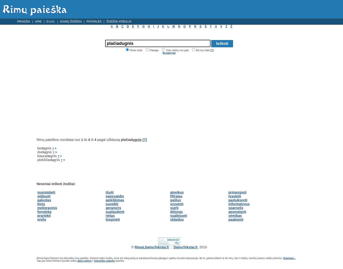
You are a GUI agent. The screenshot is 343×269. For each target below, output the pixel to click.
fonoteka (44, 212)
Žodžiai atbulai (118, 21)
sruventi (176, 204)
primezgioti (237, 192)
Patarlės (94, 21)
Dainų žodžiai (71, 21)
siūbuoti (43, 196)
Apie (38, 21)
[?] (212, 50)
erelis (41, 219)
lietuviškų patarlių (104, 261)
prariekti (44, 216)
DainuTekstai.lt (186, 247)
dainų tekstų (84, 261)
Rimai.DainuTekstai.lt (152, 247)
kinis (41, 204)
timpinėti (113, 219)
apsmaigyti (237, 212)
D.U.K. (51, 21)
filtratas (176, 196)
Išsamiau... (289, 258)
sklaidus (177, 219)
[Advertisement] (77, 96)
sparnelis (235, 208)
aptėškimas (115, 200)
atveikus (177, 192)
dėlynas (176, 212)
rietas (110, 216)
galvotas (44, 200)
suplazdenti (115, 212)
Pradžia (23, 21)
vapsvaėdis (115, 196)
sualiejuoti (178, 216)
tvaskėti (234, 196)
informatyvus (239, 204)
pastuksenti (237, 200)
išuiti (110, 192)
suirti (174, 208)
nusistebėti (46, 192)
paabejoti (235, 219)
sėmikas (235, 216)
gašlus (175, 200)
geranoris (113, 208)
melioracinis (47, 208)
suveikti (112, 204)
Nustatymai (169, 53)
